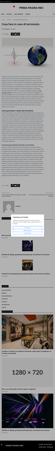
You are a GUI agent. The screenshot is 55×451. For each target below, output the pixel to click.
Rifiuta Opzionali (27, 230)
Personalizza (27, 227)
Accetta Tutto (27, 233)
